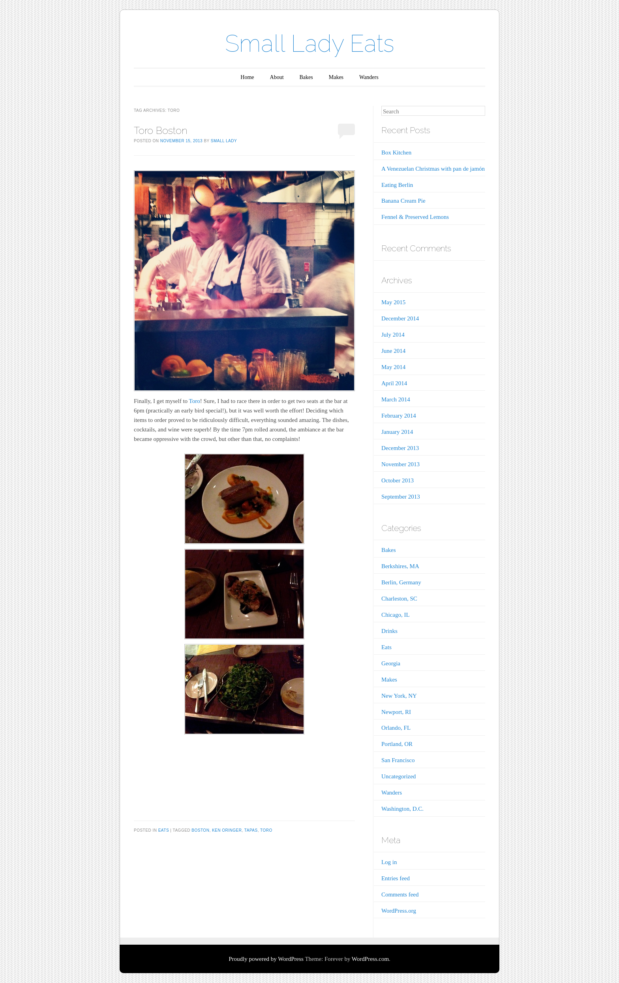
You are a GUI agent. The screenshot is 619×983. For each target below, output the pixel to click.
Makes (336, 77)
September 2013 (400, 496)
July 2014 (393, 334)
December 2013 (400, 448)
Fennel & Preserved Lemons (415, 217)
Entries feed (395, 878)
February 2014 (398, 415)
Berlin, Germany (401, 582)
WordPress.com (370, 959)
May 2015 (393, 302)
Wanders (369, 77)
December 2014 (400, 318)
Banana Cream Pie (403, 201)
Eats (163, 830)
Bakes (306, 77)
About (277, 77)
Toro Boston (161, 130)
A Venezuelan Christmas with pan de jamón (433, 169)
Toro (194, 401)
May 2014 (393, 367)
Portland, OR (397, 744)
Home (247, 77)
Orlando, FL (396, 728)
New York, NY (399, 696)
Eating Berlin (397, 185)
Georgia (390, 663)
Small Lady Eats (309, 43)
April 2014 (394, 383)
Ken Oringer (227, 830)
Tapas (251, 830)
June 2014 (393, 351)
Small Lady (224, 141)
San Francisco (398, 760)
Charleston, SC (399, 598)
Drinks (389, 631)
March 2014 (395, 399)
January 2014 (397, 432)
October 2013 (397, 480)
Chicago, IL (395, 615)
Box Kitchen (396, 152)
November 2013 (400, 464)
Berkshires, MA (400, 566)
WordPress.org (398, 911)
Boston (200, 830)
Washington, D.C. (402, 809)
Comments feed (400, 894)
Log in (389, 862)
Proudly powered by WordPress (266, 959)
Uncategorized (398, 776)
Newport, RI (396, 712)
